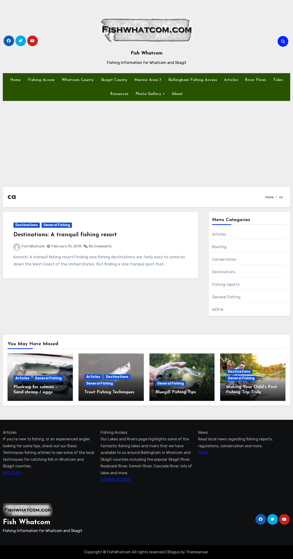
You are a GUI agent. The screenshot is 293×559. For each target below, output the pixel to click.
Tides (278, 80)
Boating (219, 247)
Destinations (26, 225)
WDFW (217, 309)
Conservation (224, 259)
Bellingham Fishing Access (192, 80)
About (177, 94)
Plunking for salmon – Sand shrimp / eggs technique (35, 392)
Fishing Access (41, 80)
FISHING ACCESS (115, 479)
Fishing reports (226, 284)
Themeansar (197, 552)
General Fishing (57, 225)
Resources (119, 94)
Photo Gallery (149, 94)
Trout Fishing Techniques (109, 392)
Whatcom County (78, 80)
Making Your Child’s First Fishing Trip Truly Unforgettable (251, 392)
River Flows (255, 80)
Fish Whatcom (146, 53)
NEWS (203, 452)
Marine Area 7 (147, 80)
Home (15, 80)
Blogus (173, 552)
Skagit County (114, 80)
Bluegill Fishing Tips (175, 392)
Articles (231, 80)
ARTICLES (11, 472)
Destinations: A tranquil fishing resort (65, 235)
